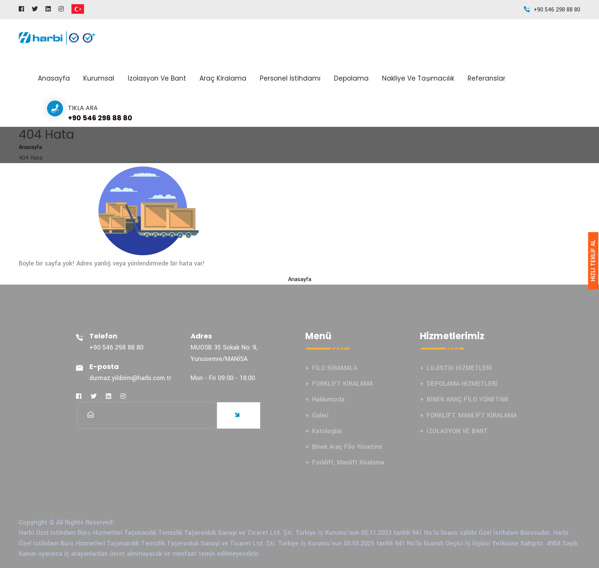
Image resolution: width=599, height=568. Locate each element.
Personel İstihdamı (290, 78)
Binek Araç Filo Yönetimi (347, 446)
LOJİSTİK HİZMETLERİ (459, 368)
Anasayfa (54, 78)
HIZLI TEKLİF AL (593, 261)
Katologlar (327, 431)
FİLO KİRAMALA (334, 368)
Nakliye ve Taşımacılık (418, 78)
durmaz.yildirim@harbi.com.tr (130, 378)
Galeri (320, 415)
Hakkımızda (328, 399)
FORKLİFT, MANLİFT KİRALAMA (472, 415)
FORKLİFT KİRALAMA (342, 383)
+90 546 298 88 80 (100, 118)
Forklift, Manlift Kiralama (348, 462)
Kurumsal (98, 78)
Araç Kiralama (222, 78)
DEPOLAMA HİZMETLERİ (462, 383)
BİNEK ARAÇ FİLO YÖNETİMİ (467, 399)
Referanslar (486, 78)
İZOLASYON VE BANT (457, 431)
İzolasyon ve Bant (157, 78)
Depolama (351, 78)
